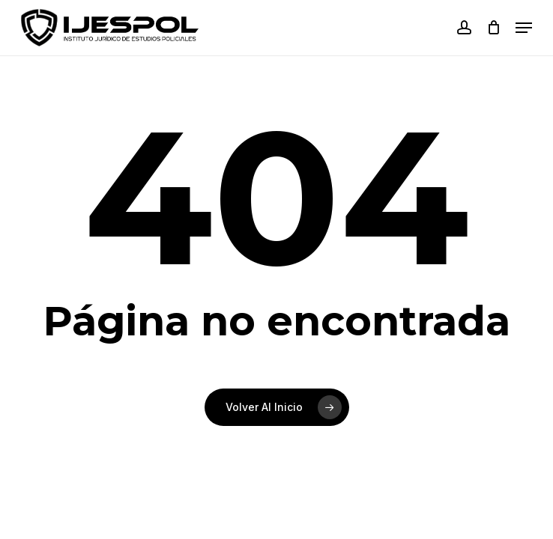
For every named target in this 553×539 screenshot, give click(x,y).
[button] (524, 27)
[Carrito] (493, 27)
